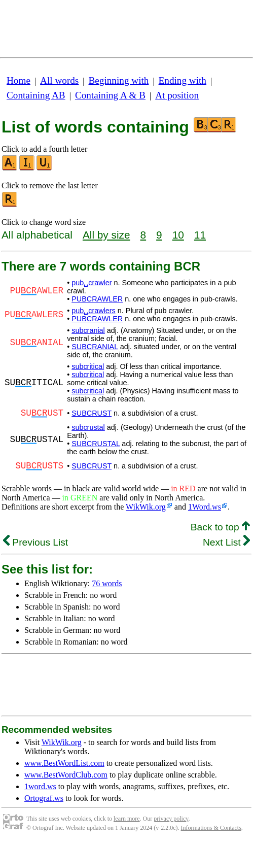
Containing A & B (110, 95)
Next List (226, 542)
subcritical (87, 366)
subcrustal (88, 427)
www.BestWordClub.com (65, 774)
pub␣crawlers (93, 311)
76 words (107, 583)
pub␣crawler (91, 283)
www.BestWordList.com (64, 763)
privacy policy (171, 818)
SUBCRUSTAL (95, 444)
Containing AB (36, 95)
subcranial (88, 330)
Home (18, 80)
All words (59, 80)
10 (178, 235)
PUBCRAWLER (97, 299)
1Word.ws (204, 506)
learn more (127, 818)
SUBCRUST (91, 413)
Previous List (35, 542)
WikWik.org (146, 506)
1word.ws (40, 786)
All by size (106, 235)
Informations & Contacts (211, 827)
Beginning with (119, 80)
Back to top (220, 527)
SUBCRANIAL (94, 347)
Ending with (182, 80)
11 (200, 235)
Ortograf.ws (43, 798)
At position (177, 95)
